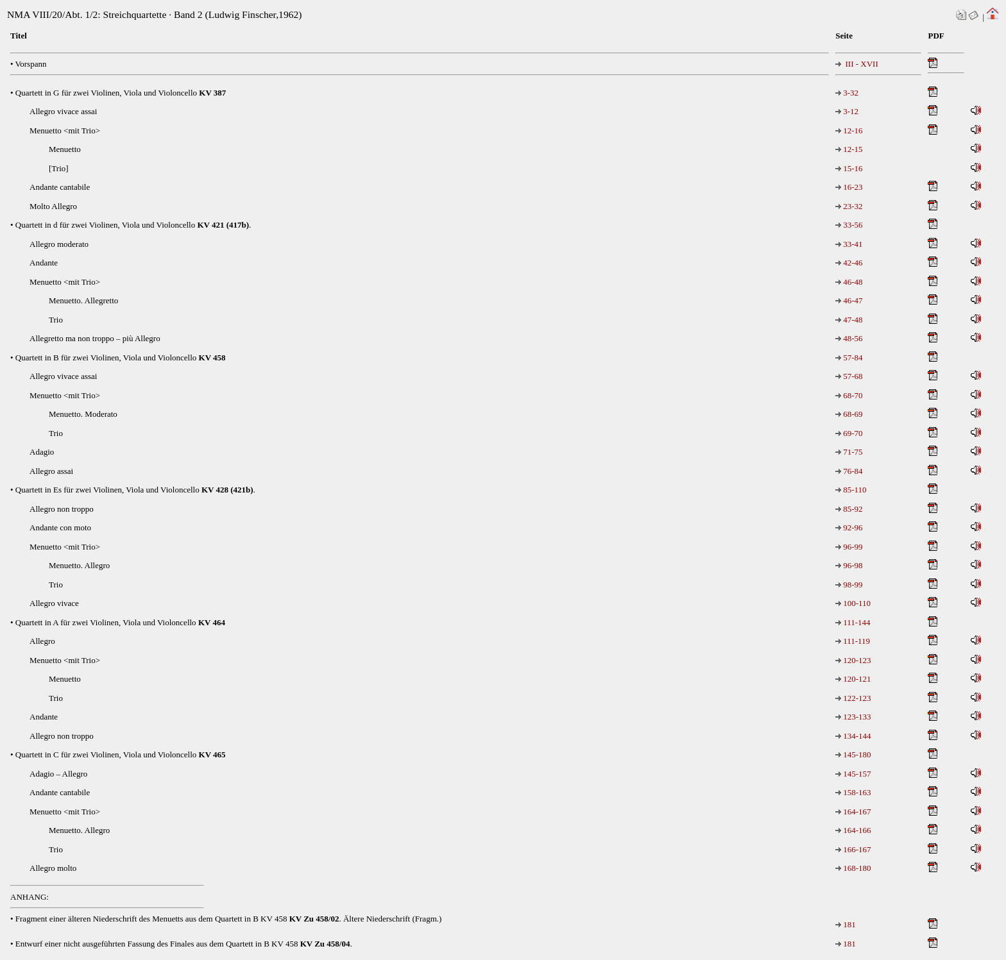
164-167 (853, 811)
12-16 (848, 130)
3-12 (846, 111)
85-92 (848, 509)
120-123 (853, 660)
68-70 (848, 395)
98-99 (848, 584)
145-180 (853, 754)
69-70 (848, 433)
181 (845, 924)
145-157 (853, 774)
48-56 (848, 338)
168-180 (853, 868)
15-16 (848, 168)
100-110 (853, 603)
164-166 (853, 830)
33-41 (848, 244)
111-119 (852, 641)
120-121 (853, 679)
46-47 (848, 300)
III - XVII (856, 64)
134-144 (853, 736)
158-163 (853, 792)
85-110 (850, 489)
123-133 (853, 716)
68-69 (848, 414)
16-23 (848, 187)
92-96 (848, 527)
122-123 (853, 698)
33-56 (848, 225)
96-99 (848, 547)
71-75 (848, 452)
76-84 (848, 471)
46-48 (848, 282)
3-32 (846, 92)
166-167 (853, 849)
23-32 (848, 206)
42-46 (848, 262)
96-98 (848, 565)
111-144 (852, 622)
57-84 (848, 357)
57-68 (848, 376)
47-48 (848, 319)
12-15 (848, 149)
